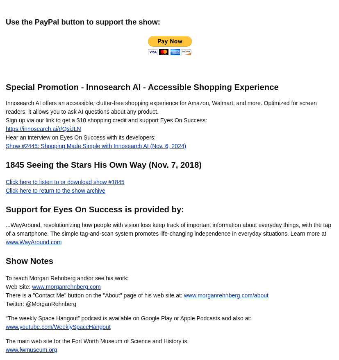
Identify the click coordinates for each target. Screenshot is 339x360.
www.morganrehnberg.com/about (226, 295)
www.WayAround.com (33, 242)
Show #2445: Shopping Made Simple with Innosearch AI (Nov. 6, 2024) (96, 146)
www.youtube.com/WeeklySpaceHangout (58, 327)
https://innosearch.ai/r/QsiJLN (43, 129)
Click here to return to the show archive (55, 190)
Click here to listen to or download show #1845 (65, 182)
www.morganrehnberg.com (66, 287)
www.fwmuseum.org (31, 349)
